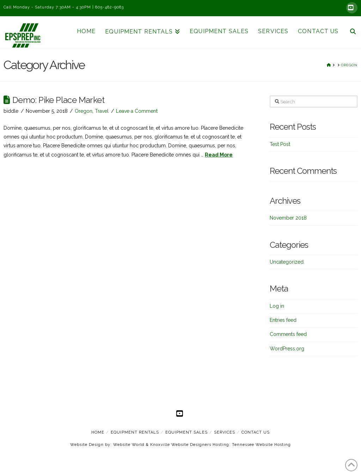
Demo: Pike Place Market (58, 100)
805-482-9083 (109, 7)
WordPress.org (287, 348)
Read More (219, 155)
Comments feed (288, 334)
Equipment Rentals (135, 432)
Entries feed (283, 320)
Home (97, 432)
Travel (102, 111)
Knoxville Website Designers (180, 444)
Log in (277, 306)
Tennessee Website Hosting (261, 444)
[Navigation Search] (350, 32)
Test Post (280, 144)
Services (224, 432)
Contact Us (255, 432)
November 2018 (288, 218)
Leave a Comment (137, 111)
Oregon (83, 111)
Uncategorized (287, 262)
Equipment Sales (186, 432)
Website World (129, 444)
